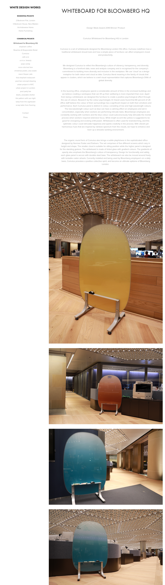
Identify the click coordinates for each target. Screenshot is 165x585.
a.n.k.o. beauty (25, 60)
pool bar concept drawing (25, 81)
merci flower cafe (25, 74)
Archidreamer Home (25, 27)
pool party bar (25, 91)
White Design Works (25, 7)
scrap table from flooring (25, 105)
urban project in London (25, 88)
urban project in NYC (25, 84)
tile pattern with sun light (26, 98)
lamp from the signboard (25, 101)
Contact (25, 113)
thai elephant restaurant (25, 77)
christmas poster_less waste (25, 70)
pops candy (25, 64)
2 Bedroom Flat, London (25, 20)
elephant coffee (25, 46)
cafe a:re (25, 57)
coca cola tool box (25, 67)
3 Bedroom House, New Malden (25, 24)
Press (25, 117)
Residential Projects (25, 16)
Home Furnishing (25, 30)
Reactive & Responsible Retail (25, 50)
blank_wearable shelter (25, 94)
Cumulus (25, 53)
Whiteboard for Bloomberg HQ (25, 43)
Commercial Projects (25, 39)
